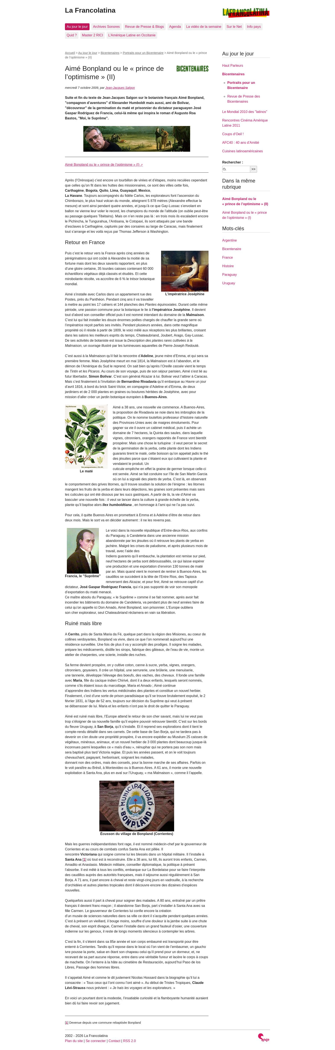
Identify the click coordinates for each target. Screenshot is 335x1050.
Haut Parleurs (232, 65)
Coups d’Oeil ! (233, 134)
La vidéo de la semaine (203, 26)
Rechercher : (232, 162)
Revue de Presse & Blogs (144, 26)
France (227, 257)
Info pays (254, 26)
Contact (114, 1041)
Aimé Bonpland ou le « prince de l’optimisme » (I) (102, 164)
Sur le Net (234, 26)
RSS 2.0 (129, 1041)
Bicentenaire (231, 249)
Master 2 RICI (92, 35)
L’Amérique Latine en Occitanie (132, 35)
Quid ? (72, 35)
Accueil (70, 53)
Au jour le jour (77, 26)
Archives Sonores (106, 26)
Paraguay (229, 274)
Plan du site (74, 1041)
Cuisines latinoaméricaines (242, 151)
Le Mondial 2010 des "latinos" (244, 112)
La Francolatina (90, 10)
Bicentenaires (110, 53)
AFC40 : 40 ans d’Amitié (240, 142)
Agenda (175, 26)
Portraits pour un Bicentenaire (143, 53)
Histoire (228, 266)
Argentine (229, 240)
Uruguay (228, 283)
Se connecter (96, 1041)
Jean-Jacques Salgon (120, 87)
